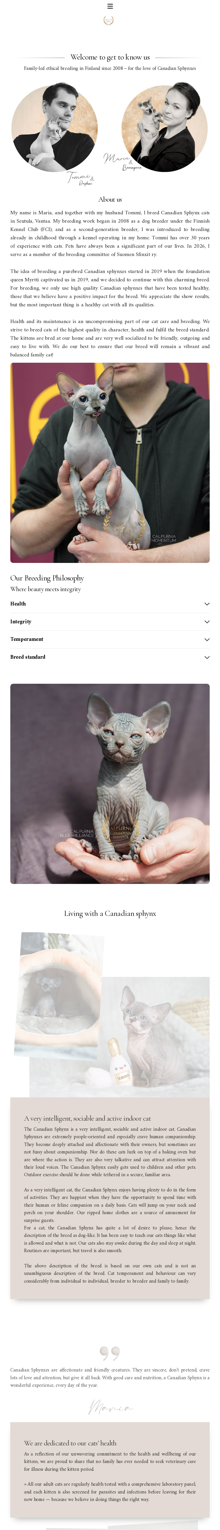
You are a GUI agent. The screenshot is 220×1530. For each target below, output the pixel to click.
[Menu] (110, 7)
